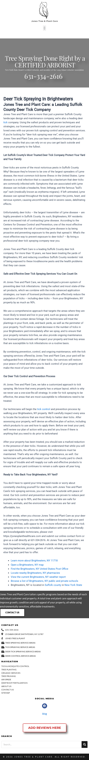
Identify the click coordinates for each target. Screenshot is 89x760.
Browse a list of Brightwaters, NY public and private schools (44, 580)
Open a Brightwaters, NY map (27, 564)
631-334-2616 (43, 77)
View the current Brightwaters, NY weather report (38, 576)
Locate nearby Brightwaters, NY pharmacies (35, 572)
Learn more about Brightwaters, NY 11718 (34, 560)
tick (5, 122)
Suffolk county (53, 585)
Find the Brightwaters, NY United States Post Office (39, 568)
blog (44, 713)
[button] (44, 28)
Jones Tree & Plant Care (33, 757)
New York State (73, 585)
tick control (43, 409)
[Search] (84, 744)
